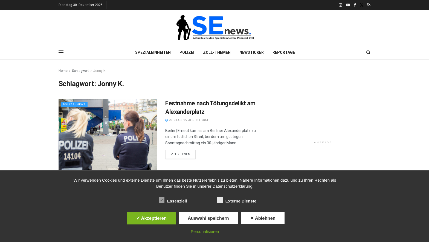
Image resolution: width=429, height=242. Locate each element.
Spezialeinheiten (153, 52)
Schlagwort (80, 71)
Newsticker (251, 52)
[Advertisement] (323, 102)
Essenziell (173, 200)
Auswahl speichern (208, 218)
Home (63, 71)
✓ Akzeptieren (151, 218)
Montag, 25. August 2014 (186, 120)
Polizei (186, 52)
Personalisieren (205, 231)
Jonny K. (99, 71)
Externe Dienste (236, 200)
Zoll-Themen (217, 52)
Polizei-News (75, 104)
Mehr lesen (180, 154)
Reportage (284, 52)
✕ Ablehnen (263, 218)
